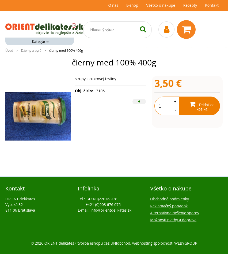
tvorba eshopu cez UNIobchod (103, 243)
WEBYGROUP (185, 243)
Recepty (190, 5)
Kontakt (212, 5)
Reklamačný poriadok (169, 205)
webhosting (142, 243)
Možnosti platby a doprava (173, 219)
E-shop (132, 5)
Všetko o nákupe (160, 5)
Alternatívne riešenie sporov (174, 212)
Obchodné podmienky (169, 198)
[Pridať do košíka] (199, 106)
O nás (113, 5)
